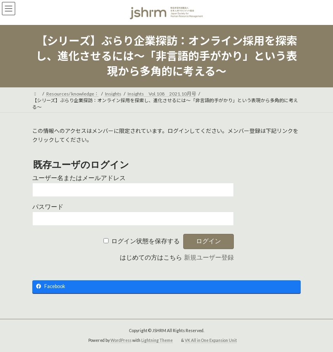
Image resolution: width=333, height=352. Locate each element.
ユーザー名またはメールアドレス (79, 178)
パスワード (47, 206)
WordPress (120, 340)
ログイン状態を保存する (145, 241)
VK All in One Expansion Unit (211, 340)
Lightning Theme (157, 340)
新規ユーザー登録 (209, 257)
